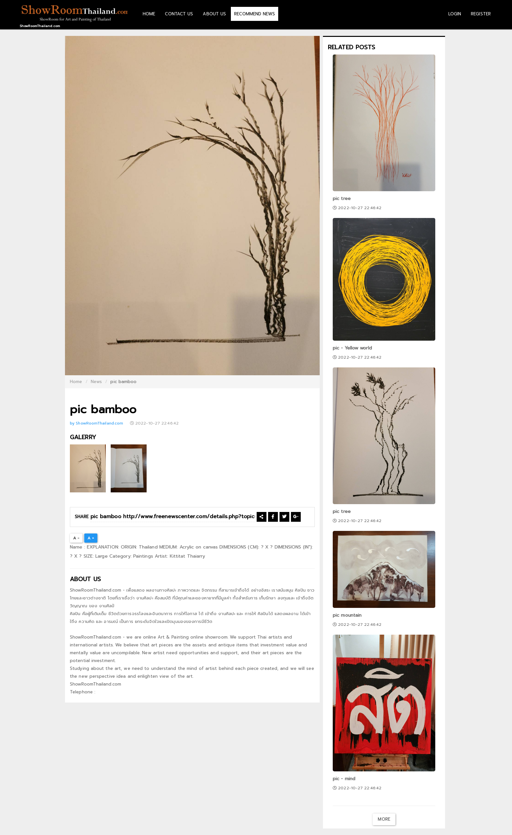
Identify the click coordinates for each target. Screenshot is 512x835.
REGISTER (481, 14)
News (96, 382)
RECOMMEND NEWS (254, 14)
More (384, 819)
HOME (149, 14)
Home (76, 382)
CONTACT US (179, 14)
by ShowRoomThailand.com (97, 423)
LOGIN (454, 14)
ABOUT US (214, 14)
